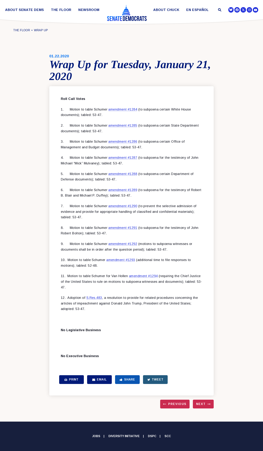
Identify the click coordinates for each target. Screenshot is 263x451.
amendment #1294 (143, 276)
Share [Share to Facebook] (127, 379)
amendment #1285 (122, 125)
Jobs (96, 436)
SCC (168, 436)
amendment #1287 (122, 157)
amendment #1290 (122, 206)
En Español (197, 10)
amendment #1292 (122, 244)
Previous (177, 404)
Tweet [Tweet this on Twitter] (155, 379)
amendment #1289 (122, 190)
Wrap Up (41, 30)
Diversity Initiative (124, 436)
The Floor (61, 10)
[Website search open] (219, 10)
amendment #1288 (122, 174)
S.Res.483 (94, 298)
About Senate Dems (24, 10)
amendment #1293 (120, 260)
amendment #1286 (122, 141)
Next (201, 404)
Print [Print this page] (71, 379)
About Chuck (166, 10)
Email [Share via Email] (99, 379)
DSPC (152, 436)
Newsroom (88, 10)
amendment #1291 (122, 228)
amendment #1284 (122, 109)
